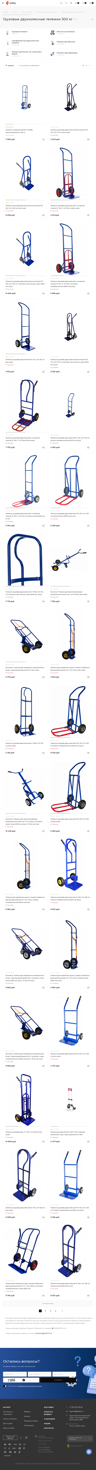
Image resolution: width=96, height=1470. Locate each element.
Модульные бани (31, 1421)
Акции (47, 1423)
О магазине (49, 1419)
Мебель (27, 1412)
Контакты (49, 1428)
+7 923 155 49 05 (76, 1407)
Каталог (7, 1407)
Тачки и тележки (10, 1419)
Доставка (49, 1407)
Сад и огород (8, 1428)
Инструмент (29, 1425)
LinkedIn (26, 1437)
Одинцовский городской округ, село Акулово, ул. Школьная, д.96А (79, 1418)
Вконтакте (21, 1437)
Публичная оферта (44, 1441)
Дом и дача (7, 1423)
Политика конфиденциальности (46, 1437)
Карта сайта (42, 1444)
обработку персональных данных (30, 1386)
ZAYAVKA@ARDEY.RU (43, 1333)
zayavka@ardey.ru (76, 1411)
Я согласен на (25, 1386)
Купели (27, 1416)
